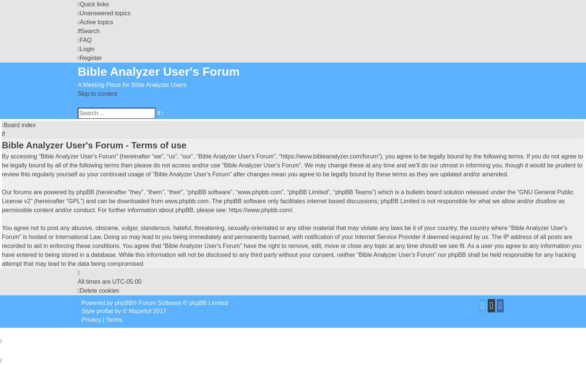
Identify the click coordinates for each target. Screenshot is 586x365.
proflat (104, 311)
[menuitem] (104, 13)
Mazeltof (140, 311)
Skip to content (97, 94)
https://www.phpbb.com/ (260, 210)
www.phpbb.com (187, 201)
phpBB (124, 303)
